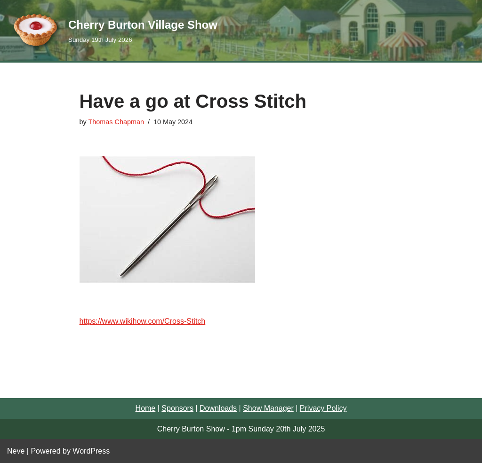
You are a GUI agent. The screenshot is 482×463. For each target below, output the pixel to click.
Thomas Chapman (116, 122)
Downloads (218, 408)
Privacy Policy (323, 408)
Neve (15, 451)
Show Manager (268, 408)
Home (146, 408)
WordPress (91, 451)
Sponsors (177, 408)
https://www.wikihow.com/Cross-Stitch (143, 321)
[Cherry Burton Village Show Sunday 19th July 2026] (112, 30)
